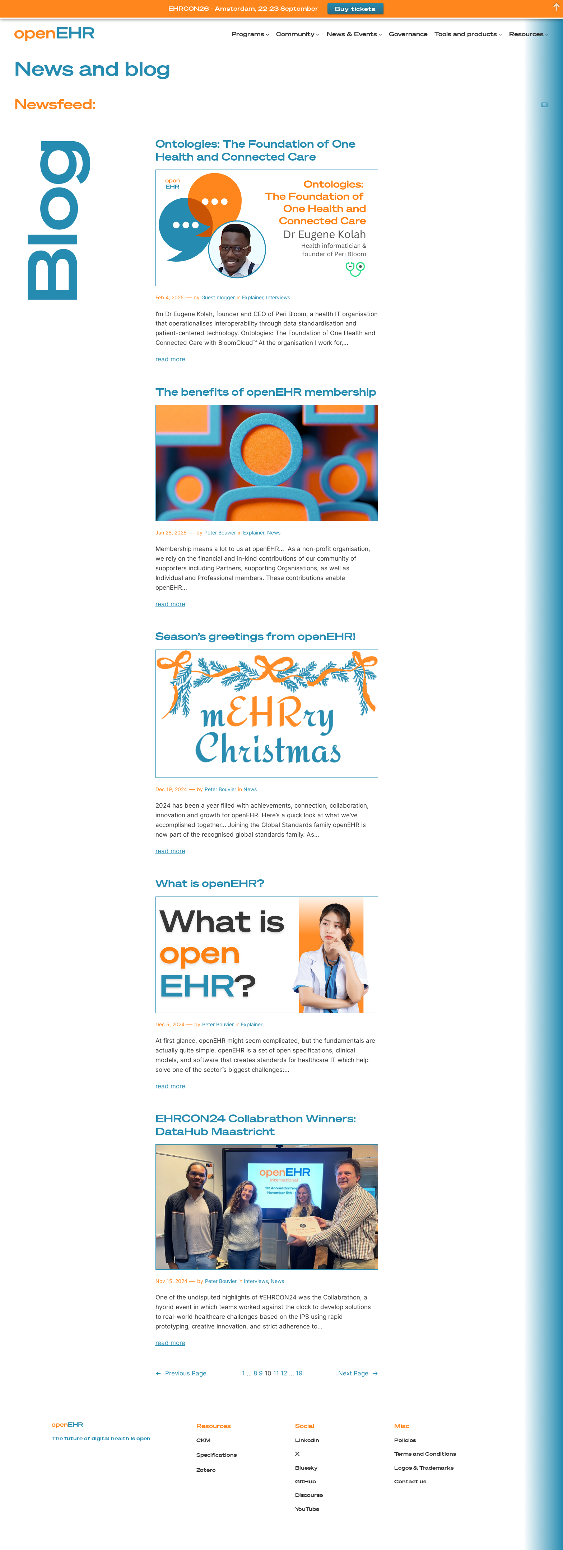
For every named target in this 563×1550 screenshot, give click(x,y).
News (273, 532)
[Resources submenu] (547, 34)
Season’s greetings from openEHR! (255, 636)
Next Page (358, 1373)
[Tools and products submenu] (500, 34)
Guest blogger (218, 297)
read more (170, 359)
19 (299, 1373)
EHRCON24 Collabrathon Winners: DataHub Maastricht (255, 1124)
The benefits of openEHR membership (265, 391)
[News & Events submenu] (380, 34)
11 (276, 1373)
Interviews (278, 297)
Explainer (252, 297)
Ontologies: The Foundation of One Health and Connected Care (255, 150)
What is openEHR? (209, 883)
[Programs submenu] (267, 34)
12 (284, 1373)
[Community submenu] (318, 34)
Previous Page (180, 1373)
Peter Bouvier (220, 532)
